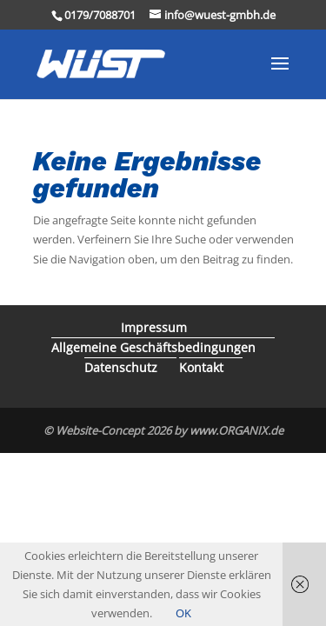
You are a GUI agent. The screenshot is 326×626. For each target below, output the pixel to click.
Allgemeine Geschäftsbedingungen (153, 347)
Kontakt (201, 367)
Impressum (154, 327)
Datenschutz (120, 367)
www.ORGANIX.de (236, 430)
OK (183, 613)
